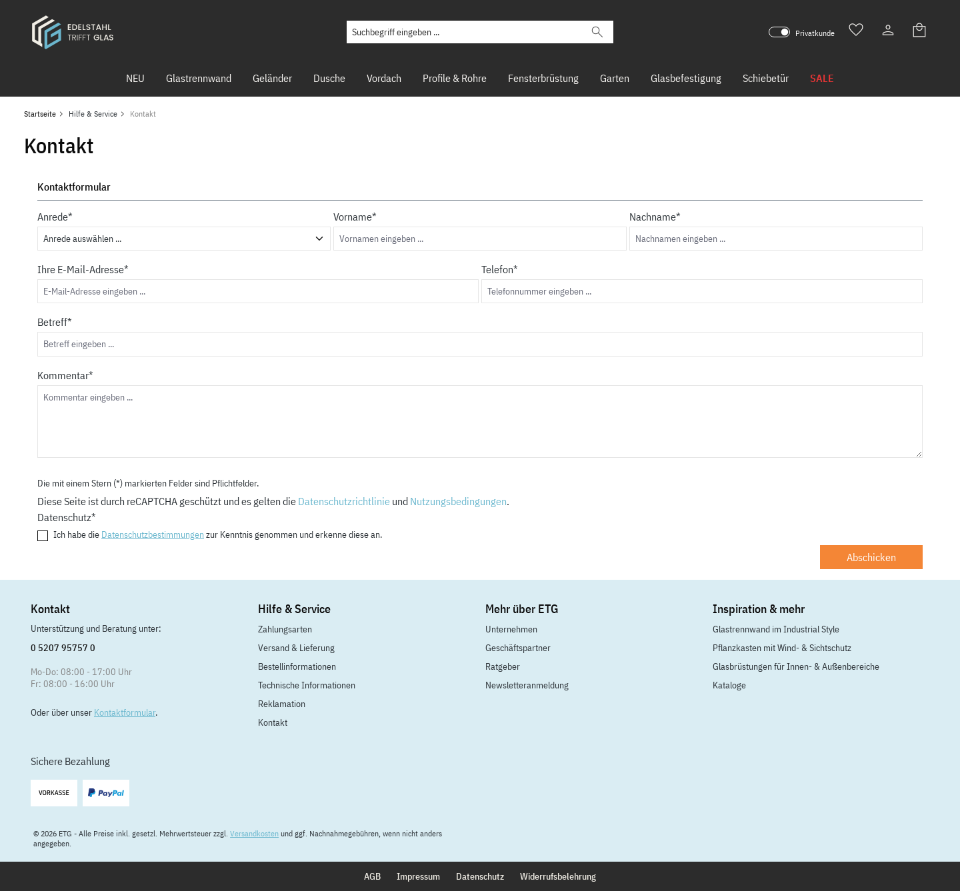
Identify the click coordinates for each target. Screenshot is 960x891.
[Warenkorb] (920, 32)
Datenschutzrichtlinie (344, 501)
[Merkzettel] (856, 32)
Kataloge (729, 685)
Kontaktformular (124, 712)
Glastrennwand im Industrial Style (776, 629)
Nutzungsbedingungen (458, 501)
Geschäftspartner (518, 648)
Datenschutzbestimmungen (152, 534)
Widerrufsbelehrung (558, 876)
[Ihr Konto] (888, 32)
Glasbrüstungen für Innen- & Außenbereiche (796, 666)
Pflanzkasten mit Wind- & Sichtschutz (782, 648)
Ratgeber (502, 666)
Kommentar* (65, 375)
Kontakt (272, 722)
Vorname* (355, 216)
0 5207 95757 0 (63, 648)
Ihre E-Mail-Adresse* (83, 269)
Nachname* (655, 216)
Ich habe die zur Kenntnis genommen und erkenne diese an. (217, 535)
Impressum (418, 876)
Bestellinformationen (297, 666)
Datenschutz (480, 876)
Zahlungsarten (285, 629)
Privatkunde (815, 33)
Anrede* (55, 216)
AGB (372, 876)
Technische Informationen (306, 685)
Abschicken (871, 557)
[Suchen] (597, 32)
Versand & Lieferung (296, 648)
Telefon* (499, 269)
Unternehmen (511, 629)
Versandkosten (254, 833)
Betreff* (54, 322)
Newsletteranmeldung (527, 685)
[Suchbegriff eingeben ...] (464, 32)
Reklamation (281, 704)
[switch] (779, 32)
